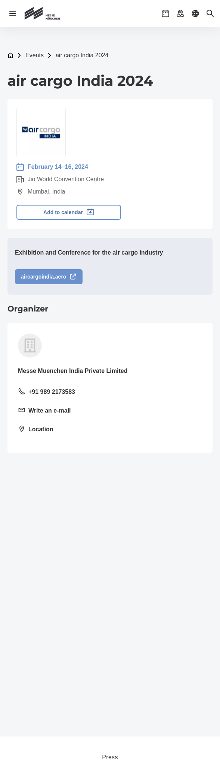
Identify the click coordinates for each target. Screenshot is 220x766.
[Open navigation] (12, 13)
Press (110, 757)
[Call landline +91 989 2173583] (110, 392)
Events (34, 55)
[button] (165, 13)
